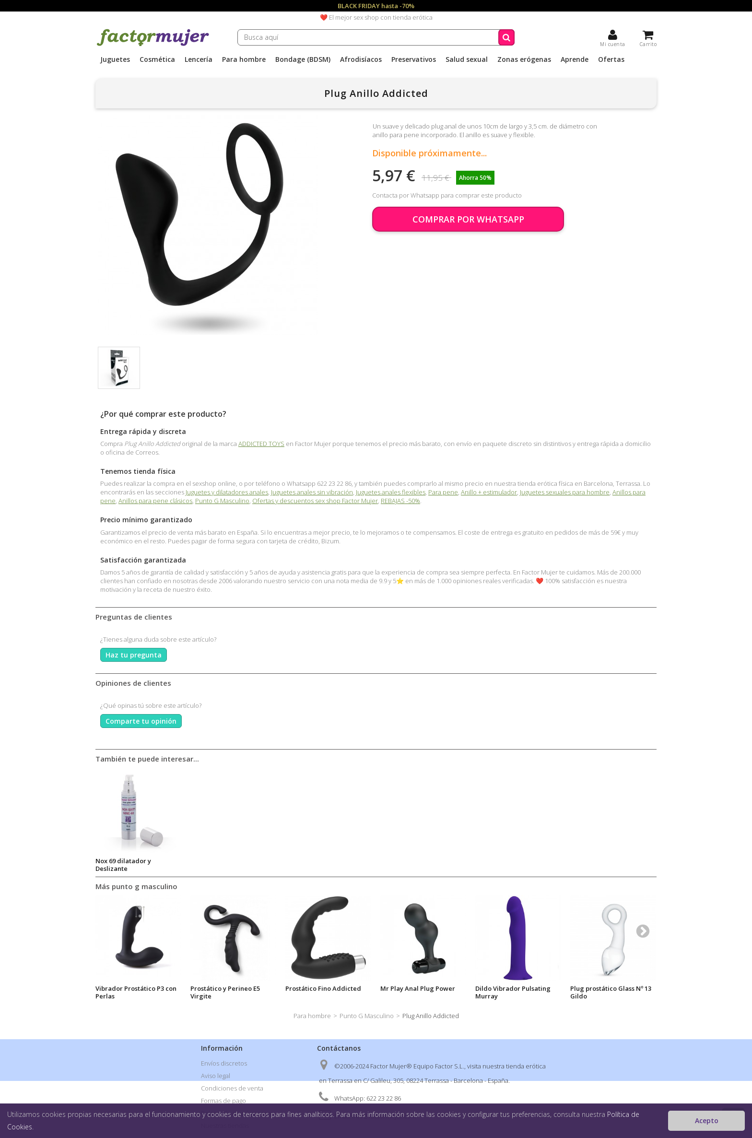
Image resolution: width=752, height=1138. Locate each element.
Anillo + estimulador (489, 492)
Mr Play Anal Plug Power (417, 988)
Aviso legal (215, 1075)
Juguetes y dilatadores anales (227, 492)
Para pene (443, 492)
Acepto (706, 1120)
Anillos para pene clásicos (155, 500)
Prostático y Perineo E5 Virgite (225, 992)
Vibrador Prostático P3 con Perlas (135, 992)
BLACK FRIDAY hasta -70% (376, 5)
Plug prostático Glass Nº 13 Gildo (610, 992)
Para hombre (244, 59)
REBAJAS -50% (400, 500)
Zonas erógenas (524, 59)
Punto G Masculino (222, 500)
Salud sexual (467, 59)
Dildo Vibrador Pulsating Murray (513, 992)
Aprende (574, 59)
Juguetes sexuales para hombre (565, 492)
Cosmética (157, 59)
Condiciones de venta (232, 1088)
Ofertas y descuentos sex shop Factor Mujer (315, 500)
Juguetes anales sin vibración (312, 492)
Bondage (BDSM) (302, 59)
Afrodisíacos (361, 59)
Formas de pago (223, 1100)
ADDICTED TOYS (261, 443)
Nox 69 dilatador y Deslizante (123, 864)
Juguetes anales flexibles (390, 492)
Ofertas (611, 59)
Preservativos (413, 59)
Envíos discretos (224, 1063)
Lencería (198, 59)
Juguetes (115, 59)
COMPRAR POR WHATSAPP (468, 219)
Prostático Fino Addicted (323, 988)
